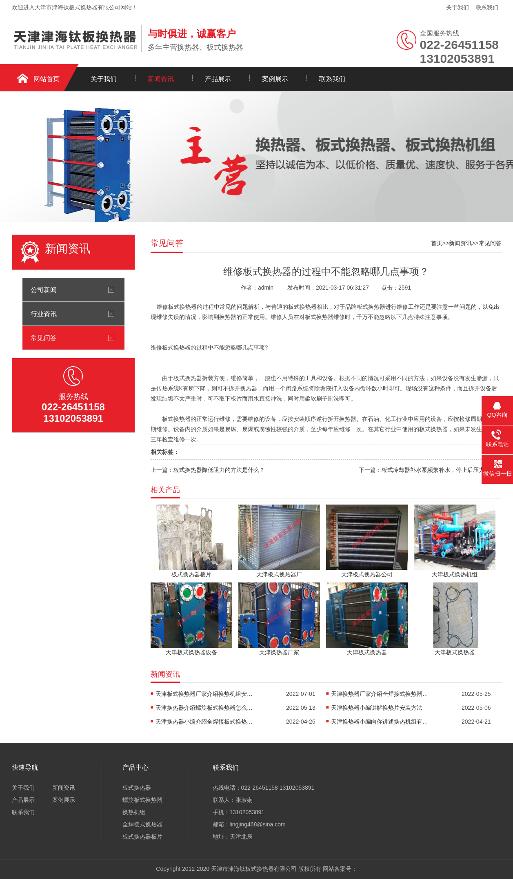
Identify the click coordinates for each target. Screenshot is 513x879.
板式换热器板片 (142, 836)
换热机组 (133, 812)
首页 (436, 243)
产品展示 (218, 78)
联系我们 (486, 7)
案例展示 (275, 78)
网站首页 (46, 78)
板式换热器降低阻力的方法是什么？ (219, 470)
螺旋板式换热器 (142, 800)
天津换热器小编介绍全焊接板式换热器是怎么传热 (204, 721)
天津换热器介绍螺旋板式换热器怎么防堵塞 (204, 707)
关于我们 (457, 7)
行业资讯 (44, 313)
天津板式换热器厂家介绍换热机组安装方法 (204, 694)
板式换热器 (136, 787)
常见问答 (44, 337)
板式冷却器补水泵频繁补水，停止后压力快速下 (442, 470)
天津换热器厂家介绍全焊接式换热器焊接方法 (380, 694)
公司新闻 (44, 289)
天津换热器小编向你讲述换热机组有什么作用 (380, 721)
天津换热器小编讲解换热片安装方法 (376, 707)
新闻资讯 (161, 78)
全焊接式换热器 (142, 824)
